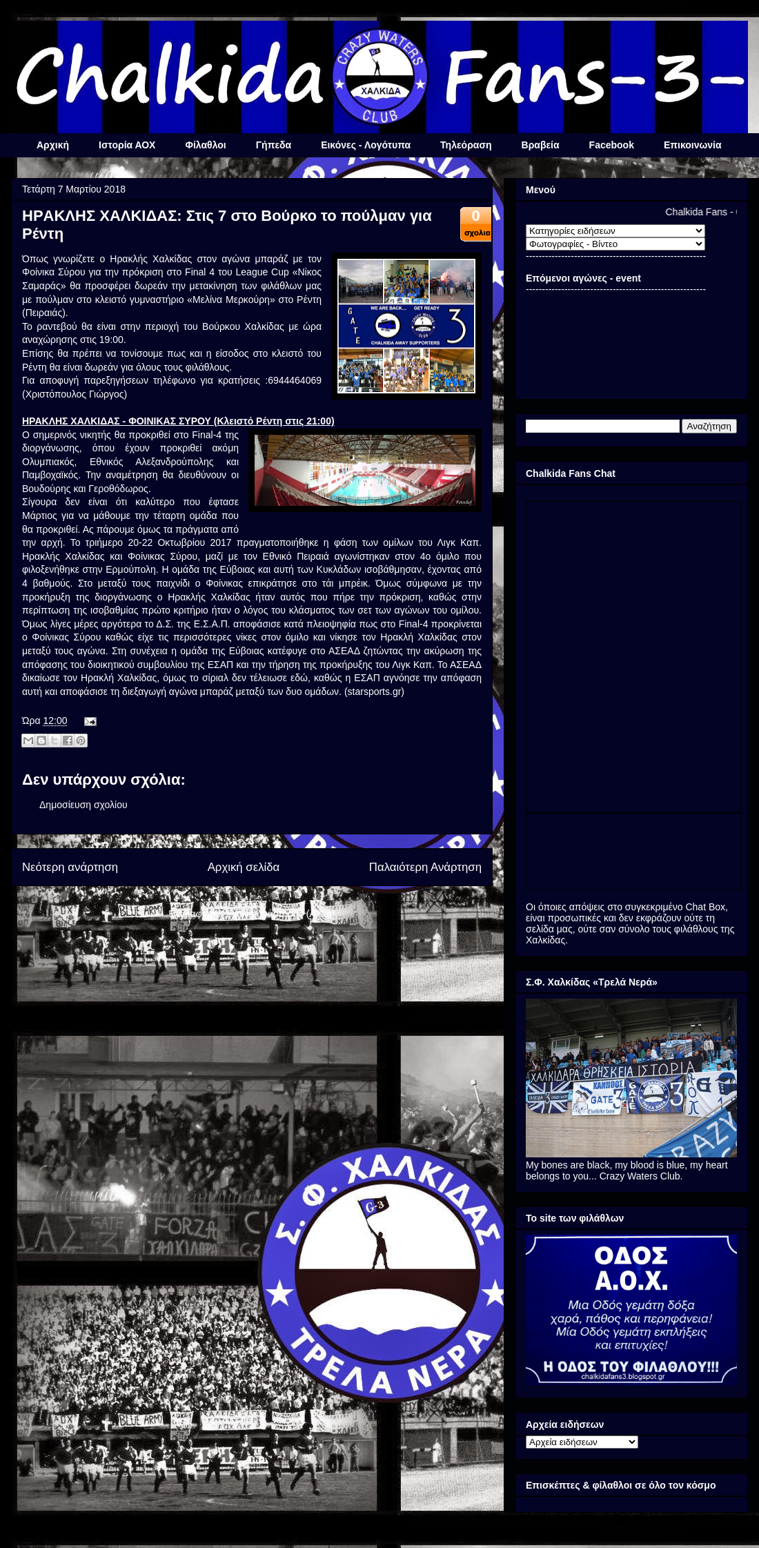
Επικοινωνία (693, 144)
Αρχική (53, 144)
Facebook (611, 144)
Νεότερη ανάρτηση (70, 867)
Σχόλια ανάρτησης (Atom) (280, 913)
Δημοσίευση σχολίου (83, 804)
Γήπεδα (273, 144)
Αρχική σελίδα (244, 867)
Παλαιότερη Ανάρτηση (425, 867)
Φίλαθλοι (205, 144)
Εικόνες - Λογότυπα (366, 144)
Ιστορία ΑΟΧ (127, 144)
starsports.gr (375, 691)
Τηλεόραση (465, 144)
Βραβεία (541, 144)
